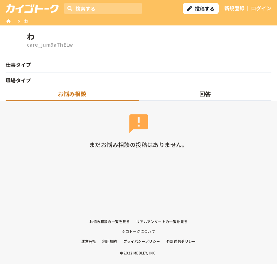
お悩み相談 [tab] (72, 93)
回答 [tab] (205, 93)
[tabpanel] (138, 136)
